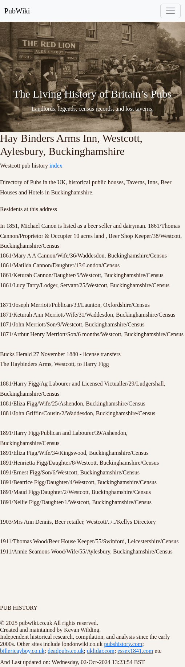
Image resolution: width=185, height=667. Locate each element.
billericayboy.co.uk (22, 651)
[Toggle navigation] (170, 11)
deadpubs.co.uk (66, 651)
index (56, 165)
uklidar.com (100, 651)
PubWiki (17, 11)
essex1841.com (135, 651)
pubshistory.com (123, 644)
